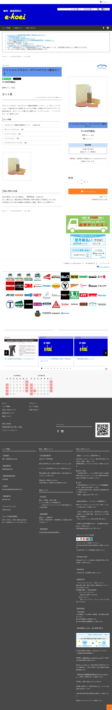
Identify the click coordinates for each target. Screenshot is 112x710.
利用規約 (105, 485)
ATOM (9, 424)
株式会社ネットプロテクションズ (92, 658)
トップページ (104, 263)
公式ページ (86, 494)
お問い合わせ (30, 28)
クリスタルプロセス (15, 56)
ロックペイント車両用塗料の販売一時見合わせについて (26, 35)
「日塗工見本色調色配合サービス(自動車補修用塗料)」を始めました (30, 40)
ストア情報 (6, 28)
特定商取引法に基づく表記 (100, 199)
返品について (104, 196)
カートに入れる (88, 191)
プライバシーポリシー (10, 430)
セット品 (27, 56)
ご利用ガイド (18, 28)
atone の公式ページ (86, 528)
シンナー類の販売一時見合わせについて (21, 38)
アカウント (105, 2)
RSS (3, 424)
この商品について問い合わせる (73, 263)
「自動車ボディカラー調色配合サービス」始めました (25, 46)
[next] (105, 352)
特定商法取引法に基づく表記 (12, 427)
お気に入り (88, 139)
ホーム (4, 56)
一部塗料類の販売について (16, 37)
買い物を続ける (92, 263)
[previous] (6, 352)
